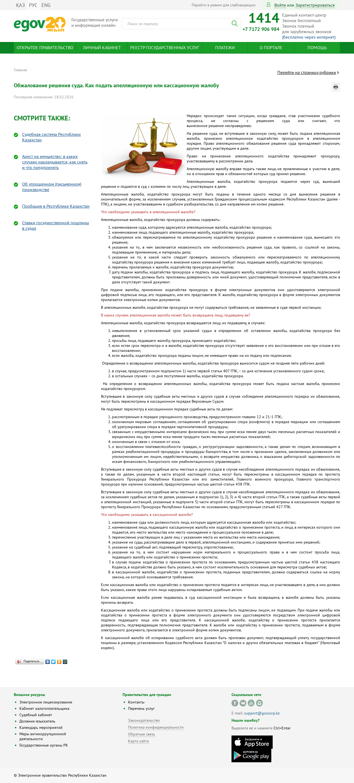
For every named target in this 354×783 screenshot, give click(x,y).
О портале (271, 47)
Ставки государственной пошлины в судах (55, 225)
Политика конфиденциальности (156, 727)
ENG (46, 5)
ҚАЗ (20, 5)
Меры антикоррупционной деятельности (42, 736)
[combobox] (181, 23)
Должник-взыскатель (37, 721)
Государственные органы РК (43, 745)
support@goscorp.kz (262, 713)
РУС (33, 5)
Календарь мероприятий (41, 727)
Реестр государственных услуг (164, 47)
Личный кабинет (102, 47)
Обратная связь (141, 734)
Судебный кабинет (35, 714)
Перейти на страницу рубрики (306, 72)
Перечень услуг (141, 708)
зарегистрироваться (315, 5)
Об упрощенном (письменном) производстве (51, 186)
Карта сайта (138, 741)
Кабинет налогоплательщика (44, 708)
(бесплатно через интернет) (308, 37)
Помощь (317, 47)
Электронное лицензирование (45, 702)
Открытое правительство (45, 47)
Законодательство (144, 720)
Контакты (136, 702)
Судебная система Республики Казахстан (51, 137)
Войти (280, 5)
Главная (20, 69)
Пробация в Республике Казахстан (56, 206)
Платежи (225, 47)
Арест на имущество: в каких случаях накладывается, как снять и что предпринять (54, 162)
